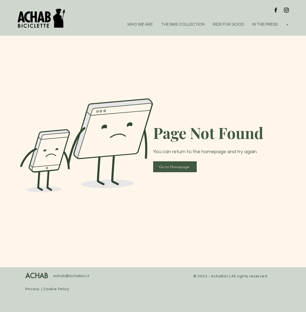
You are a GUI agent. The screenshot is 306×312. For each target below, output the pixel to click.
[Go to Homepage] (175, 166)
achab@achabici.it (71, 276)
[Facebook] (275, 10)
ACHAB (36, 276)
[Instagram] (286, 10)
